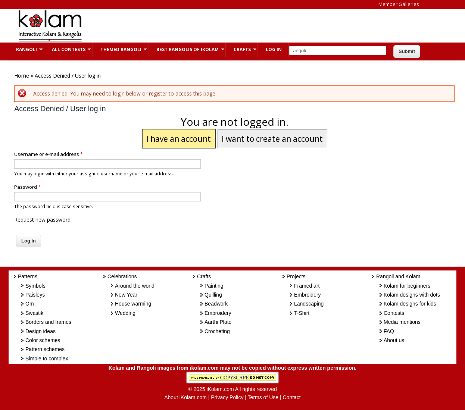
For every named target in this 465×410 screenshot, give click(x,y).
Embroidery (218, 313)
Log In (274, 49)
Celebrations (122, 276)
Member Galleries (398, 4)
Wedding (125, 313)
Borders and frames (48, 322)
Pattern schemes (45, 349)
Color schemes (42, 340)
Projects (296, 276)
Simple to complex (46, 359)
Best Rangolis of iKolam (186, 49)
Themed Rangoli (120, 49)
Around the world (135, 286)
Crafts (241, 49)
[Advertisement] (226, 26)
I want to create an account (272, 139)
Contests (394, 313)
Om (29, 304)
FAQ (389, 331)
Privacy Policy (227, 397)
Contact (291, 397)
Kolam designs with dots (412, 295)
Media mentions (402, 322)
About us (394, 340)
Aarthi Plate (218, 322)
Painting (214, 286)
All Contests (67, 49)
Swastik (34, 313)
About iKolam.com (185, 397)
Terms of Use (263, 397)
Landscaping (309, 304)
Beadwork (216, 304)
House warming (133, 304)
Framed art (306, 286)
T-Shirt (301, 313)
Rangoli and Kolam (398, 276)
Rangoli (26, 49)
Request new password (42, 219)
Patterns (27, 276)
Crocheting (217, 331)
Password (27, 187)
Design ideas (40, 331)
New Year (126, 295)
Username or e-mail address (48, 154)
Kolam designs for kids (410, 304)
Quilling (213, 295)
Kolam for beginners (407, 286)
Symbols (35, 286)
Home (21, 75)
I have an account (178, 139)
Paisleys (35, 295)
